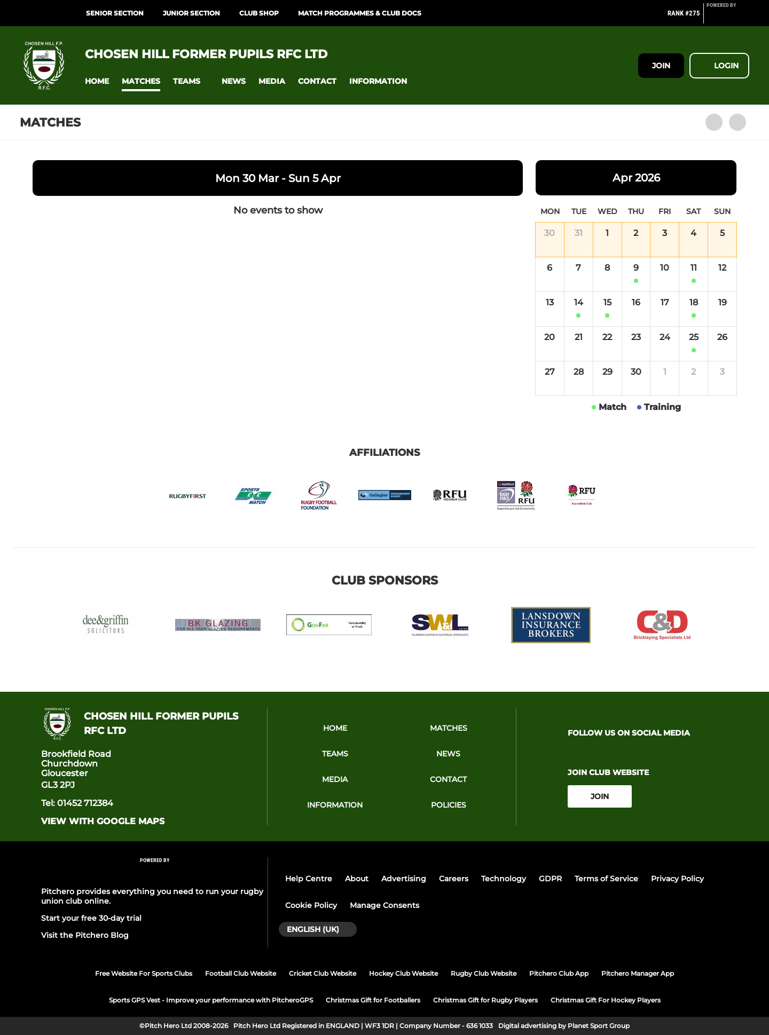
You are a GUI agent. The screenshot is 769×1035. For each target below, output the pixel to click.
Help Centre (308, 878)
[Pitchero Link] (728, 17)
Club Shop (259, 13)
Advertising (403, 878)
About (356, 878)
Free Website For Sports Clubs (143, 973)
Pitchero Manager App (637, 973)
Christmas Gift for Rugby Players (485, 1000)
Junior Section (191, 13)
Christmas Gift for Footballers (373, 1000)
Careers (453, 878)
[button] (97, 81)
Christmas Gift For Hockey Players (606, 1000)
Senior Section (115, 13)
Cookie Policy (311, 905)
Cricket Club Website (322, 973)
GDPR (550, 878)
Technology (503, 878)
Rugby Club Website (483, 973)
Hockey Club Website (403, 973)
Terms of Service (606, 878)
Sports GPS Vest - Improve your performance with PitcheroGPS (211, 1000)
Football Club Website (240, 973)
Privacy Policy (677, 878)
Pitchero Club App (558, 973)
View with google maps (102, 821)
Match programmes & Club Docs (359, 13)
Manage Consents (384, 905)
